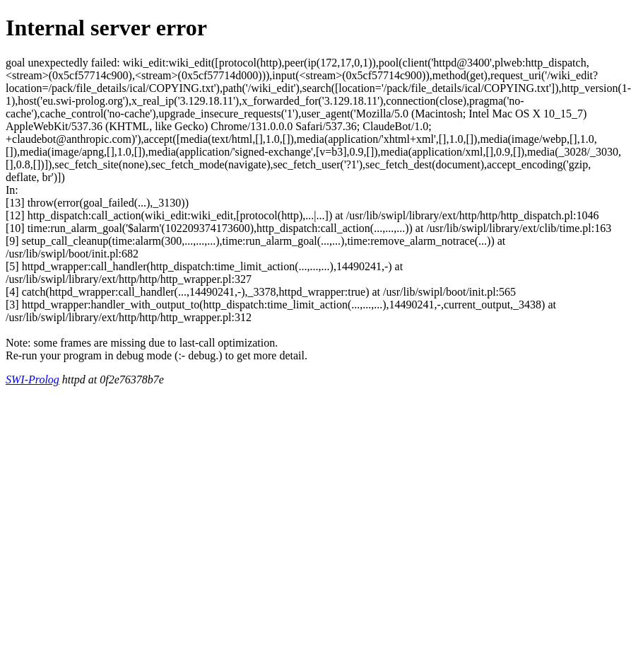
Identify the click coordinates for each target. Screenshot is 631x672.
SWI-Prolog (32, 379)
